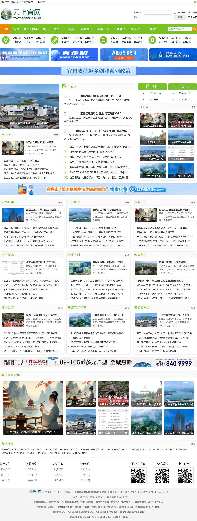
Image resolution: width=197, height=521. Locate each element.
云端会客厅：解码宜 (181, 176)
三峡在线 (85, 449)
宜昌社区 (163, 38)
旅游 (46, 29)
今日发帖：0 (155, 99)
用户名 (136, 12)
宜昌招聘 (126, 38)
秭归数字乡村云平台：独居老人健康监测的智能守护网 (97, 294)
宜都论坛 (175, 38)
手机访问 (41, 2)
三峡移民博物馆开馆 (153, 159)
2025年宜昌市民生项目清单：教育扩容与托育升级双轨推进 (165, 285)
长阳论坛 (175, 42)
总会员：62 (185, 93)
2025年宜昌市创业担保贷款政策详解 (22, 346)
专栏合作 (85, 469)
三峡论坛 (152, 29)
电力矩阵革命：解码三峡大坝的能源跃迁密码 (159, 342)
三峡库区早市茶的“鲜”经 (146, 432)
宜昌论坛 (135, 29)
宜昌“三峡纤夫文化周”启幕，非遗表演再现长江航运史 (164, 333)
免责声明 (32, 480)
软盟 (74, 453)
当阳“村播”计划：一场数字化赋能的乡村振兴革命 (96, 285)
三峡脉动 (17, 42)
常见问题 (58, 469)
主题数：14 (155, 93)
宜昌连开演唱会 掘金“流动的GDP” (22, 165)
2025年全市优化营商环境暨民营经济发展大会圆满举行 (98, 172)
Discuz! (87, 517)
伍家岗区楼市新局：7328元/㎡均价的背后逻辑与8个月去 (43, 262)
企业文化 (5, 480)
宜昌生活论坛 (54, 453)
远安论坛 (31, 453)
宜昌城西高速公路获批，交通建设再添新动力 (93, 162)
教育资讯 (89, 42)
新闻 (16, 29)
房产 (56, 29)
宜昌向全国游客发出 (153, 126)
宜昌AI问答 (31, 29)
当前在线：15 (184, 99)
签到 (155, 86)
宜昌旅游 (65, 38)
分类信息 (119, 29)
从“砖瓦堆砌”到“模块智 (146, 404)
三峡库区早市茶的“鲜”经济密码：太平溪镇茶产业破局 (109, 315)
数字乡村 (86, 29)
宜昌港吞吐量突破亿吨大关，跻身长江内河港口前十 (29, 232)
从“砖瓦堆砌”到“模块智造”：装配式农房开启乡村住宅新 (32, 351)
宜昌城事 (28, 38)
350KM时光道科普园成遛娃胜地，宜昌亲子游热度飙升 (163, 245)
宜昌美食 (136, 449)
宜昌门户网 (42, 449)
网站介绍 (5, 469)
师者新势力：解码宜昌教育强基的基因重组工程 (160, 281)
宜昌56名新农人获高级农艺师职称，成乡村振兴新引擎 (97, 281)
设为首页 (5, 2)
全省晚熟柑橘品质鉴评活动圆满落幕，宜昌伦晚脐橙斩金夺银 (101, 167)
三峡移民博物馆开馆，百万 (81, 432)
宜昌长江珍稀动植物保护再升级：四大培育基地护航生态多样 (99, 241)
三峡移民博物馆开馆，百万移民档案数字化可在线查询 (176, 315)
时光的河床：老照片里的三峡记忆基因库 (156, 351)
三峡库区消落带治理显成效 (179, 404)
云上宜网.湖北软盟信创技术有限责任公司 (92, 492)
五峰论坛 (187, 42)
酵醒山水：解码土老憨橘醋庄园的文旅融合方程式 (95, 351)
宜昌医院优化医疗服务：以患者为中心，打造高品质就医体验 (101, 177)
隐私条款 (32, 469)
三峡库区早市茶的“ (153, 176)
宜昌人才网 (30, 449)
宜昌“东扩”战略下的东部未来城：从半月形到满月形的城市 (101, 146)
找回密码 (192, 12)
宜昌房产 (89, 38)
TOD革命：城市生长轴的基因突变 (20, 294)
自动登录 (179, 12)
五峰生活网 (7, 449)
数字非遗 (103, 29)
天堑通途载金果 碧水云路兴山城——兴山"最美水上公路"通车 (165, 241)
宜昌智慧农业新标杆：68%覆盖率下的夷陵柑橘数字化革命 (99, 289)
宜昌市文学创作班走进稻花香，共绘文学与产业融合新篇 (43, 315)
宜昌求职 (114, 38)
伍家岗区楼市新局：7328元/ (113, 432)
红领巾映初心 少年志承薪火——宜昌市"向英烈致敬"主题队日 (165, 298)
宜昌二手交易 (8, 453)
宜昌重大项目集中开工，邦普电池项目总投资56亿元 (29, 241)
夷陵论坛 (187, 38)
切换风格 (195, 2)
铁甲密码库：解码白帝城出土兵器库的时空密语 (93, 228)
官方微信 (28, 2)
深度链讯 (18, 449)
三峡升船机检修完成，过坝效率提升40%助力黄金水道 (163, 338)
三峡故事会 (28, 42)
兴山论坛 (66, 453)
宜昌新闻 (54, 449)
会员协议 (32, 475)
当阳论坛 (20, 453)
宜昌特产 (65, 42)
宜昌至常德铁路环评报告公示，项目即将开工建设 (95, 157)
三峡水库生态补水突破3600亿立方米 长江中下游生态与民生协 (99, 245)
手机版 (58, 492)
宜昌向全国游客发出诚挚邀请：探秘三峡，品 (32, 432)
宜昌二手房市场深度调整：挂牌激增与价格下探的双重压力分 (32, 285)
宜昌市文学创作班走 (181, 126)
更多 (56, 135)
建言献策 (58, 480)
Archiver (47, 492)
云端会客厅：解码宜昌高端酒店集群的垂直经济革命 (43, 209)
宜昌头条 (17, 38)
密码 (136, 17)
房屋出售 (126, 42)
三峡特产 (70, 29)
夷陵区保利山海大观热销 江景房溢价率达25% (26, 289)
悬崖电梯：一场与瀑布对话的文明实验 (155, 232)
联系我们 (5, 475)
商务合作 (85, 475)
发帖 (185, 86)
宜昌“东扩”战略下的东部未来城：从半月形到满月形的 (31, 173)
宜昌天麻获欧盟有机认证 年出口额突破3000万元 (94, 342)
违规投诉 (58, 475)
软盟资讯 (82, 453)
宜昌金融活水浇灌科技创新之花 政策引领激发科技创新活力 (32, 342)
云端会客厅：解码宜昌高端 (179, 432)
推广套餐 (85, 480)
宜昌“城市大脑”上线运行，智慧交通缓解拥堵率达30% (31, 228)
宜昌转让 (138, 42)
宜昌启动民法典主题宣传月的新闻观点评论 (25, 177)
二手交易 (138, 38)
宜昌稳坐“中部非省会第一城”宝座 (21, 161)
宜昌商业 (40, 38)
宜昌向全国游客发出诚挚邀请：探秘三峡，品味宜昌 (41, 142)
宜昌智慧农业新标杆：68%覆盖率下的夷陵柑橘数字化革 (109, 262)
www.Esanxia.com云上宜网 (97, 497)
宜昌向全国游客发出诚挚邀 (81, 404)
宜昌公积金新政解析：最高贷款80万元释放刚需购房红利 (31, 281)
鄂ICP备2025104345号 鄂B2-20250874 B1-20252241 (140, 492)
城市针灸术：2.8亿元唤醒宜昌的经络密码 (24, 237)
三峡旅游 (77, 38)
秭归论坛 (41, 453)
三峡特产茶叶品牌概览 (81, 338)
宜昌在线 (64, 449)
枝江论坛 (163, 42)
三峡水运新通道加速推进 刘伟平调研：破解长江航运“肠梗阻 (99, 237)
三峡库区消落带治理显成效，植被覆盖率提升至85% (109, 209)
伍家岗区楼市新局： (181, 159)
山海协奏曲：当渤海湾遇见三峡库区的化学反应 (160, 294)
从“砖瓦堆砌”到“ (153, 142)
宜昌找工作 (158, 449)
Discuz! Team (120, 517)
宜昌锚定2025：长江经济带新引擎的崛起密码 (26, 169)
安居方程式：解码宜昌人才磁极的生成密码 (25, 298)
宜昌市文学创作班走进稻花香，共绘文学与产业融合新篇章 (32, 338)
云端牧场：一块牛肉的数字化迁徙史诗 (89, 346)
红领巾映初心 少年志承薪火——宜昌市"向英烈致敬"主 (176, 262)
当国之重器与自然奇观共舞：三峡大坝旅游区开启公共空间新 (165, 237)
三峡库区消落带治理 (181, 142)
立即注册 (192, 17)
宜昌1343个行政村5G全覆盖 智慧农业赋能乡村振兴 (96, 298)
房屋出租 (114, 42)
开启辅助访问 (192, 2)
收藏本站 (15, 2)
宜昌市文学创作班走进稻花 (114, 404)
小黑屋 (66, 492)
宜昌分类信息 (182, 449)
